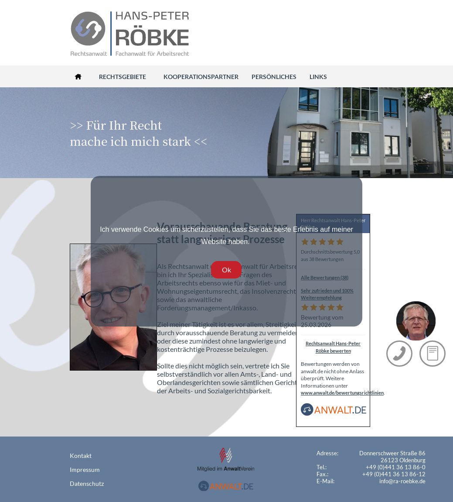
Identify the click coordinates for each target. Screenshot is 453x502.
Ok (226, 269)
